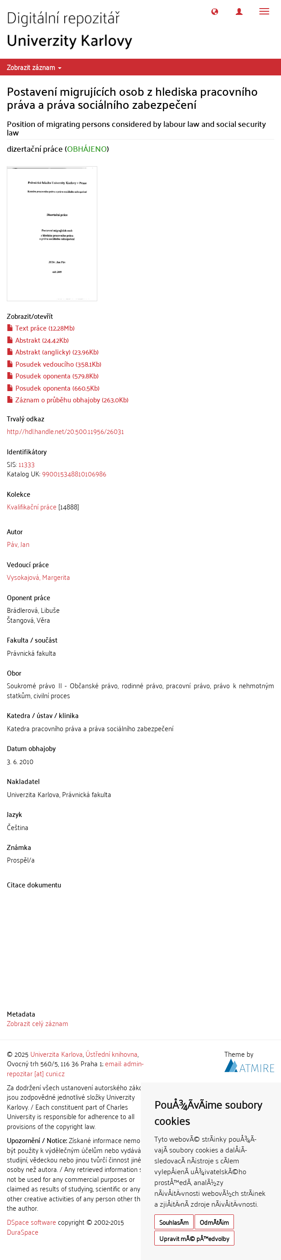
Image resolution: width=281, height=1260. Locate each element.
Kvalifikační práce (32, 506)
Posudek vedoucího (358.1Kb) (54, 363)
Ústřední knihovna (112, 1053)
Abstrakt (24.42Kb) (38, 339)
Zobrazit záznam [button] (34, 67)
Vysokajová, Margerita (38, 576)
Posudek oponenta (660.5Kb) (53, 387)
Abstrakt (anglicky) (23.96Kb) (53, 351)
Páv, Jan (18, 543)
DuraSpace (22, 1231)
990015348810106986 (74, 473)
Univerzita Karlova (56, 1053)
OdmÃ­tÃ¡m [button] (214, 1221)
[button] (214, 11)
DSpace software (31, 1221)
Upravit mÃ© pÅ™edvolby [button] (194, 1238)
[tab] (140, 469)
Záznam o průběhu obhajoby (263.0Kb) (68, 399)
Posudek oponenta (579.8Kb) (53, 375)
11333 (27, 463)
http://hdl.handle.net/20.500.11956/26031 (65, 431)
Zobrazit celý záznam (37, 1023)
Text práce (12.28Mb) (41, 327)
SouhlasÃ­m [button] (174, 1221)
